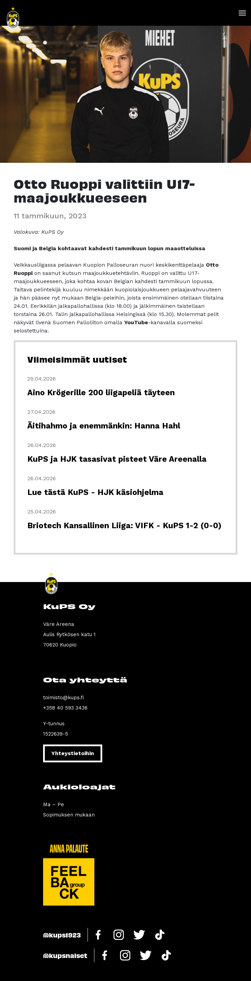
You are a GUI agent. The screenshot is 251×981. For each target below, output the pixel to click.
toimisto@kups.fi (63, 697)
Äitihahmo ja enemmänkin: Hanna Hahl (103, 426)
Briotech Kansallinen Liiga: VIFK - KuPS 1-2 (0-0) (124, 525)
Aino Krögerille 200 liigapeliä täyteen (101, 392)
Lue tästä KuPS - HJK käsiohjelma (95, 492)
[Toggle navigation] (242, 13)
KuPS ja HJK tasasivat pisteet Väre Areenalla (117, 459)
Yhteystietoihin (72, 753)
